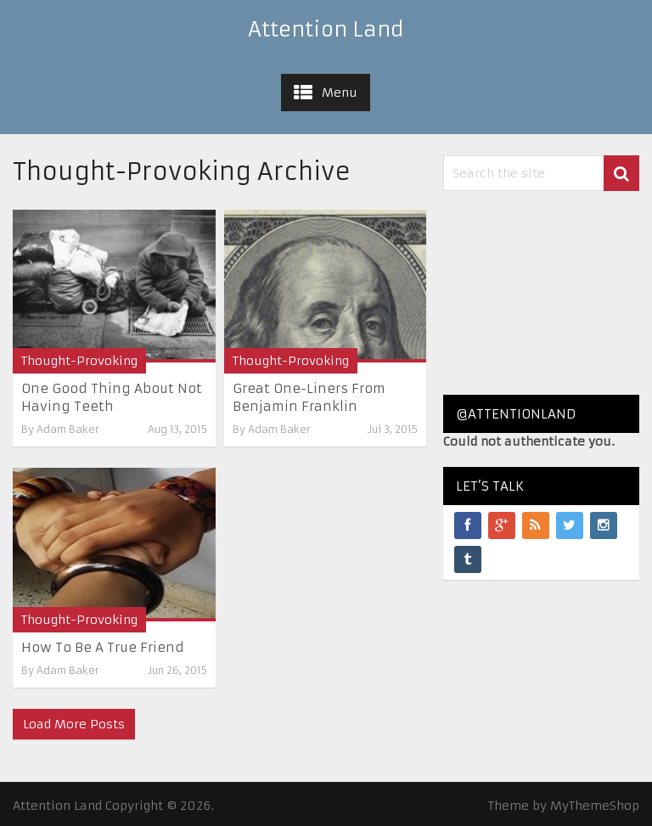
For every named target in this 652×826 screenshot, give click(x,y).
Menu (339, 92)
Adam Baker (68, 429)
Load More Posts (74, 724)
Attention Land (326, 29)
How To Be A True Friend (102, 647)
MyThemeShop (594, 805)
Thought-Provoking (79, 360)
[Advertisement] (541, 293)
